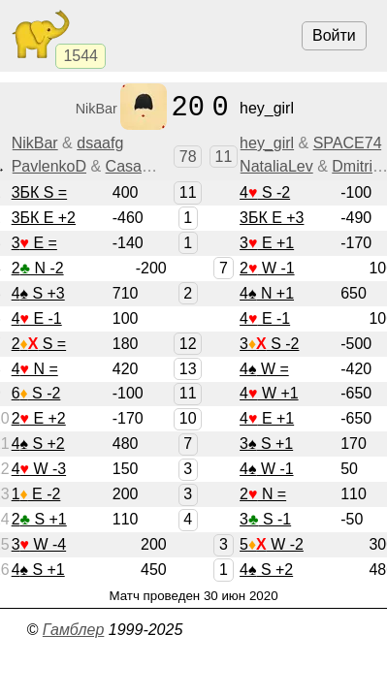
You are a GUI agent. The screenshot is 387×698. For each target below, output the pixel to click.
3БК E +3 (272, 217)
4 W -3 (39, 468)
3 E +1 (267, 243)
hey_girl (267, 143)
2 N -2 (38, 268)
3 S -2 (269, 343)
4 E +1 (267, 418)
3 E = (34, 243)
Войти (334, 35)
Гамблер (74, 629)
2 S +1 (39, 519)
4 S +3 (38, 293)
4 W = (264, 369)
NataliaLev (276, 166)
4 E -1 (37, 318)
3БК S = (39, 192)
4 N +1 (267, 293)
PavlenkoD (49, 166)
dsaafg (100, 143)
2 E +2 (39, 418)
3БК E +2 (44, 217)
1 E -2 (36, 494)
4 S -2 (265, 192)
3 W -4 (39, 544)
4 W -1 (266, 468)
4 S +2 (38, 443)
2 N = (263, 494)
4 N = (35, 369)
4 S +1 (38, 569)
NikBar (35, 143)
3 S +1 (266, 443)
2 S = (39, 343)
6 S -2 (36, 393)
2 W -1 (267, 268)
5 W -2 (272, 544)
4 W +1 (269, 393)
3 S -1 (265, 519)
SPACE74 (347, 143)
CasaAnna (142, 166)
